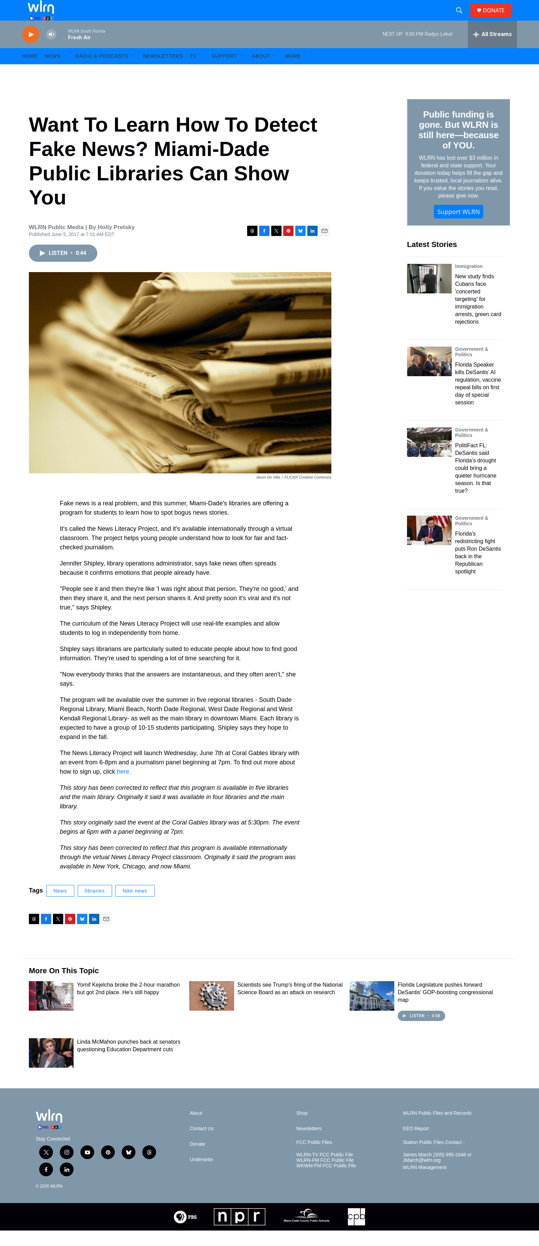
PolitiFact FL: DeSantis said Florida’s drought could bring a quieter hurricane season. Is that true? (475, 483)
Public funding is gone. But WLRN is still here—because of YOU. (458, 145)
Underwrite (201, 1175)
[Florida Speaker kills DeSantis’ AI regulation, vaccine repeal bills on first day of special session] (429, 377)
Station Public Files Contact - (434, 1157)
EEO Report (416, 1144)
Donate (197, 1159)
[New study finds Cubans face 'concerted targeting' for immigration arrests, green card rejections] (429, 294)
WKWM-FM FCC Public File (326, 1181)
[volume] (51, 50)
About (261, 71)
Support (224, 71)
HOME (30, 71)
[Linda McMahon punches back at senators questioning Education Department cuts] (51, 1068)
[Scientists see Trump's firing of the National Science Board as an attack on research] (211, 1011)
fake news (135, 906)
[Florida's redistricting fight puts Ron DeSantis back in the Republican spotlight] (429, 546)
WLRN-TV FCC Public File (324, 1170)
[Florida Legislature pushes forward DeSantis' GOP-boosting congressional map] (372, 1011)
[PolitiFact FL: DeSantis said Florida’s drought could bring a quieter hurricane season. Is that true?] (429, 457)
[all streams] (492, 50)
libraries (95, 906)
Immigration (469, 281)
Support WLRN (458, 227)
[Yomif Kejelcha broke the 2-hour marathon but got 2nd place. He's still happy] (51, 1011)
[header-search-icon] (462, 18)
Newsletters (163, 71)
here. (124, 787)
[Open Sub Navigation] (65, 71)
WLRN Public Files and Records (437, 1128)
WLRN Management (425, 1183)
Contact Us (201, 1144)
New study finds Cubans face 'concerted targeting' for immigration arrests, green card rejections (478, 314)
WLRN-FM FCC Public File (325, 1175)
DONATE (498, 18)
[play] (30, 50)
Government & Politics (471, 367)
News (60, 906)
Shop (302, 1128)
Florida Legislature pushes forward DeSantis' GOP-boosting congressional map (445, 1007)
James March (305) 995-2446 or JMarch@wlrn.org (437, 1173)
